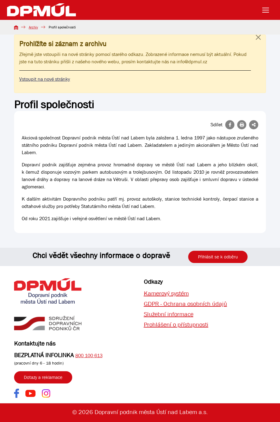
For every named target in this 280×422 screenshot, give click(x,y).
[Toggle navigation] (267, 10)
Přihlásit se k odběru (218, 257)
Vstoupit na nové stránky (44, 79)
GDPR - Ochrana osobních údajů (185, 304)
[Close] (258, 43)
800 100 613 (89, 355)
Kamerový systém (166, 293)
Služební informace (168, 314)
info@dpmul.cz (192, 61)
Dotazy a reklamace (43, 377)
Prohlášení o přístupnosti (176, 324)
